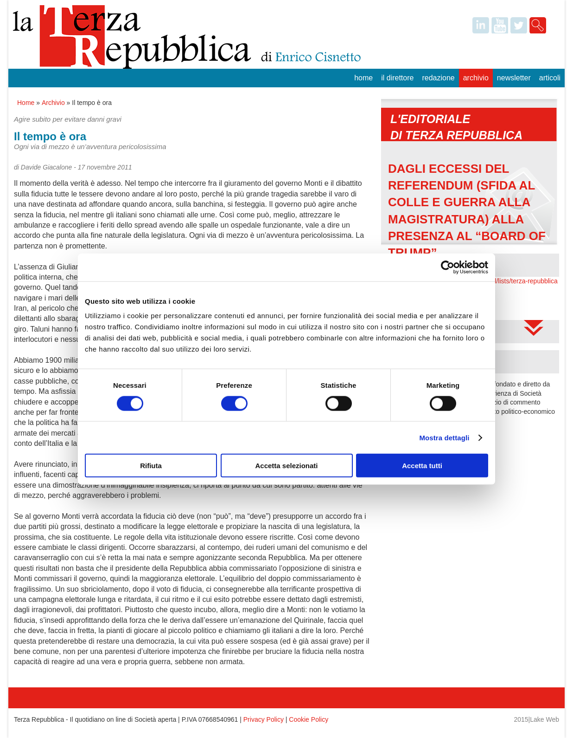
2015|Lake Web (536, 719)
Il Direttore (397, 78)
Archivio (476, 78)
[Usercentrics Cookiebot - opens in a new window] (447, 267)
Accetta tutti (422, 466)
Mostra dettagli (444, 437)
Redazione (438, 78)
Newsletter (514, 78)
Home (363, 78)
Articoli (549, 78)
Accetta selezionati (286, 466)
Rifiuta (151, 466)
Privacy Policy (263, 719)
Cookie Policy (308, 719)
